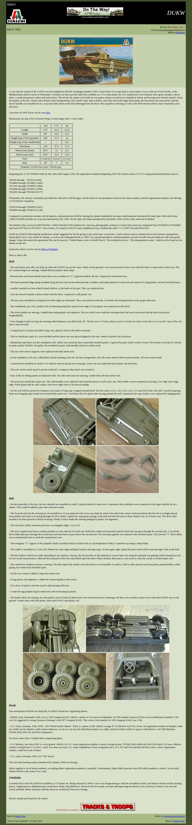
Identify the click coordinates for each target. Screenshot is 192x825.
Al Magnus (180, 33)
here (48, 112)
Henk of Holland (49, 249)
